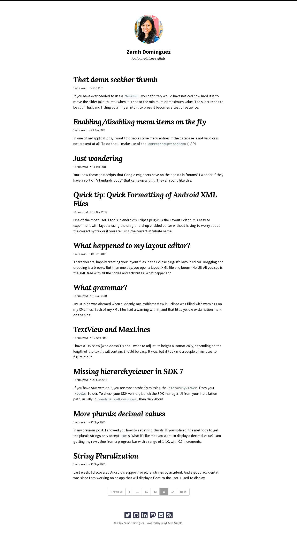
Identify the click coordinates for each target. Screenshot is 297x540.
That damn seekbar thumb (115, 79)
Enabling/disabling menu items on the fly (139, 121)
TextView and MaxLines (111, 329)
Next (183, 492)
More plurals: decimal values (119, 413)
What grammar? (100, 287)
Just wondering (98, 158)
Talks (160, 5)
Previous (117, 492)
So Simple (176, 523)
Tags (150, 5)
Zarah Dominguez (149, 51)
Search (173, 5)
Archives (136, 5)
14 (172, 492)
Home (122, 5)
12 (155, 492)
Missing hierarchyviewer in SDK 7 (128, 371)
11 (146, 492)
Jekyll (164, 523)
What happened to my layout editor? (131, 245)
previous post (93, 430)
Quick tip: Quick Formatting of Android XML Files (145, 199)
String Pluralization (105, 456)
